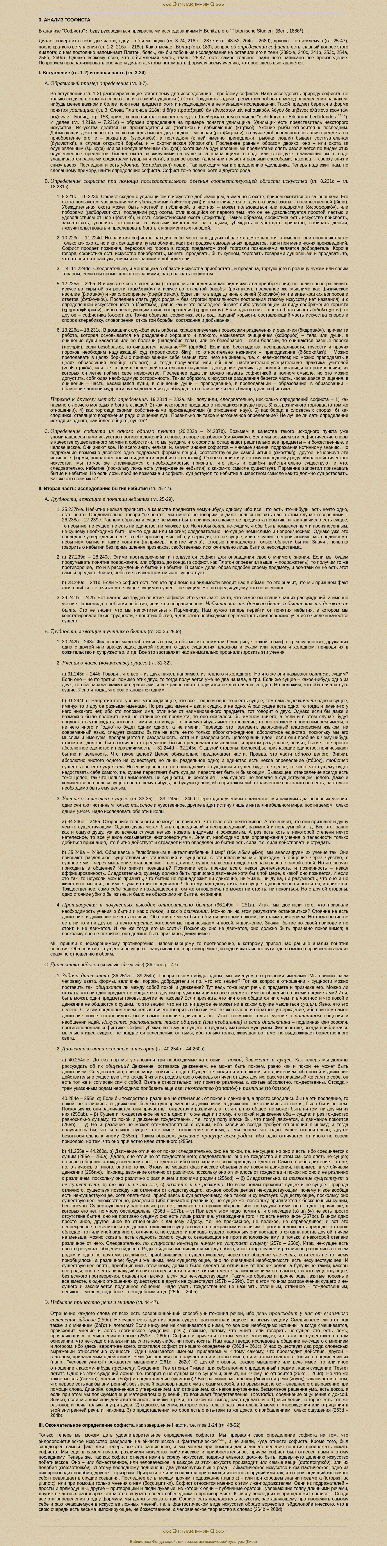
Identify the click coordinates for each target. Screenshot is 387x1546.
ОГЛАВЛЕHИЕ (194, 4)
